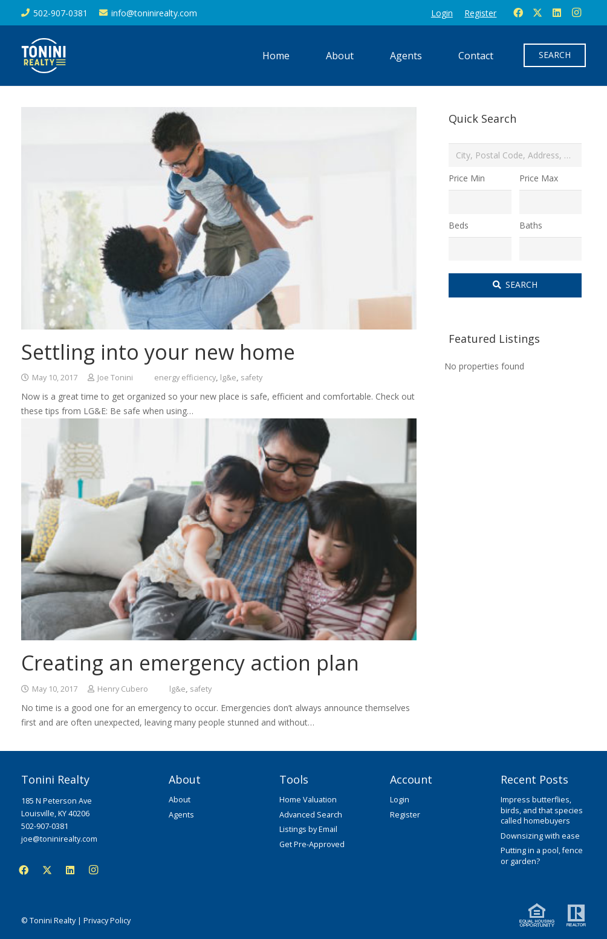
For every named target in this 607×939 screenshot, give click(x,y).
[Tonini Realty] (43, 55)
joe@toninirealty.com (59, 839)
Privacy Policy (107, 920)
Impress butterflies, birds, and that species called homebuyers (542, 810)
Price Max (538, 178)
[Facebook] (518, 12)
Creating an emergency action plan (190, 663)
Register (405, 815)
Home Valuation (308, 799)
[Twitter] (537, 12)
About (179, 799)
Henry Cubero (122, 689)
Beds (459, 225)
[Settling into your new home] (219, 114)
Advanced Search (310, 815)
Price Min (467, 178)
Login (399, 799)
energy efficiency (185, 377)
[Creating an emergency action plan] (219, 425)
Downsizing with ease (540, 836)
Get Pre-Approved (312, 844)
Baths (530, 225)
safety (251, 377)
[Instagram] (576, 12)
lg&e (228, 377)
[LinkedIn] (556, 12)
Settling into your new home (158, 352)
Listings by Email (308, 829)
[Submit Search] (515, 285)
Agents (181, 815)
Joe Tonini (115, 377)
